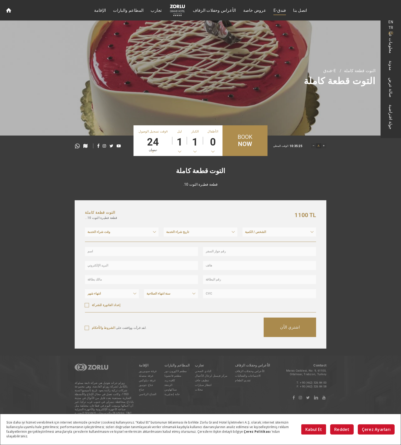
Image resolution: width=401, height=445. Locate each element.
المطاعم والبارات (128, 10)
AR (390, 33)
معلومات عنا (390, 42)
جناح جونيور (146, 385)
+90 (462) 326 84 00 (313, 382)
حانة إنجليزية (172, 394)
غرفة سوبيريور (148, 371)
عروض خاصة (254, 10)
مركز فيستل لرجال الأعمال (211, 375)
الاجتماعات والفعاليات (248, 375)
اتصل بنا (300, 10)
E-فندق (279, 10)
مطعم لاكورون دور (175, 371)
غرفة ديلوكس (147, 380)
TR (390, 28)
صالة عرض (390, 87)
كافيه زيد (169, 380)
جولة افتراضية (390, 117)
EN (390, 22)
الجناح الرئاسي (148, 394)
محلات (199, 389)
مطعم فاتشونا (172, 375)
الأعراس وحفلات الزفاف (214, 10)
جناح (141, 389)
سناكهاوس (170, 389)
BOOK (245, 141)
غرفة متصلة (146, 375)
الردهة (168, 385)
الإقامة (100, 10)
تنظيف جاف (202, 380)
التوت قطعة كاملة (359, 70)
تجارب (156, 10)
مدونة (390, 66)
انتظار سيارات (203, 385)
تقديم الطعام (243, 380)
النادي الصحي (203, 371)
